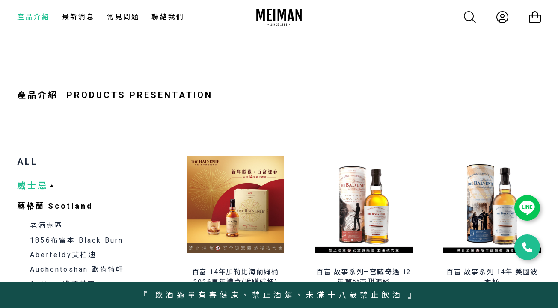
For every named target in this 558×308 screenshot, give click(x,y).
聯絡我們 (167, 17)
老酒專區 (46, 226)
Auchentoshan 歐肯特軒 (77, 269)
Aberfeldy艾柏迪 (63, 255)
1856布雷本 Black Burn (77, 240)
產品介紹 (33, 17)
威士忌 (32, 186)
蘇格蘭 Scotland (55, 205)
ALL (27, 162)
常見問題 (123, 17)
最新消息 (78, 17)
